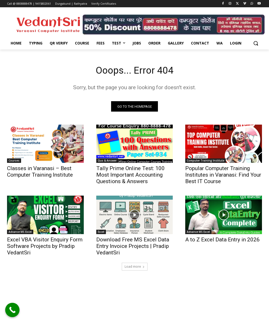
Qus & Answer (107, 162)
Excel (101, 233)
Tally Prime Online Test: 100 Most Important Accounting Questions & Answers (130, 176)
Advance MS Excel (20, 233)
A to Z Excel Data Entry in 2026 (222, 240)
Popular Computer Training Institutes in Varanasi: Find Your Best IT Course (223, 176)
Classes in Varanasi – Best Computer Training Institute (40, 172)
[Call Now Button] (12, 310)
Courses (14, 162)
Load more (135, 267)
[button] (255, 43)
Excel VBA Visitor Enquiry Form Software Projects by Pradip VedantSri (44, 247)
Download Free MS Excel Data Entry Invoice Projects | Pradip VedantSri (132, 247)
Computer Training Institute (205, 162)
